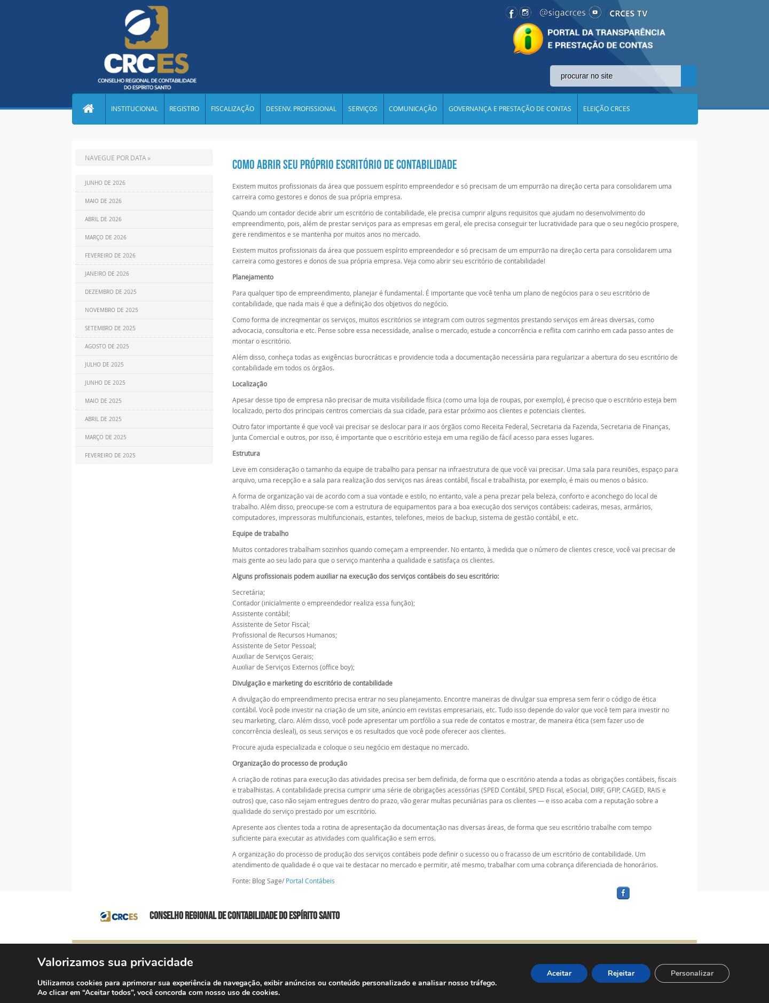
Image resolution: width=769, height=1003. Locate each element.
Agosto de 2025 (107, 346)
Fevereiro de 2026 (110, 255)
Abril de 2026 (103, 219)
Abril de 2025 (103, 419)
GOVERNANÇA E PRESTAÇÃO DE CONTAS (511, 109)
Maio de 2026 (103, 201)
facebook (649, 900)
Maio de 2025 (103, 401)
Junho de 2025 (105, 382)
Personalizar (692, 973)
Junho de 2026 (105, 183)
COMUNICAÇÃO (414, 109)
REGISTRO (185, 109)
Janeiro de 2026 (107, 273)
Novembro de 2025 (111, 310)
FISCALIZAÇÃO (233, 109)
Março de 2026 (106, 237)
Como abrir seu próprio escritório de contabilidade (344, 165)
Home (89, 109)
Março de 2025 (106, 437)
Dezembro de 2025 (111, 292)
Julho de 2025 (104, 364)
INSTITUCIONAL (134, 109)
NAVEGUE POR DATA (115, 157)
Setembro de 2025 (110, 328)
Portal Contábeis (310, 880)
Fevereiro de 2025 (110, 455)
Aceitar (559, 973)
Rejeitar (621, 973)
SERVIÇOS (363, 109)
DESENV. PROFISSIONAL (301, 109)
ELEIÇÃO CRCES (607, 109)
